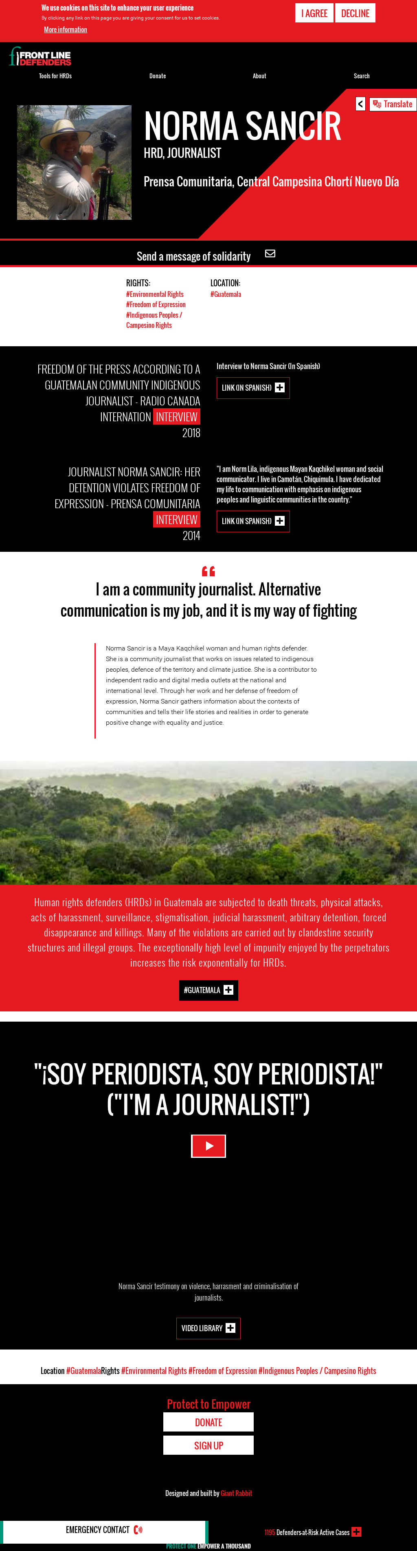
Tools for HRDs (55, 75)
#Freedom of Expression (158, 304)
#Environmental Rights (156, 294)
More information (65, 29)
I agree (314, 13)
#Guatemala (227, 294)
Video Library (202, 1327)
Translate (398, 103)
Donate (157, 75)
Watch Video (208, 1152)
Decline (355, 13)
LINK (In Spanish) (247, 387)
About (259, 75)
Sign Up (208, 1444)
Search (362, 75)
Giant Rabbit (236, 1493)
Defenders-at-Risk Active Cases (307, 1532)
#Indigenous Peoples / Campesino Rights (156, 319)
